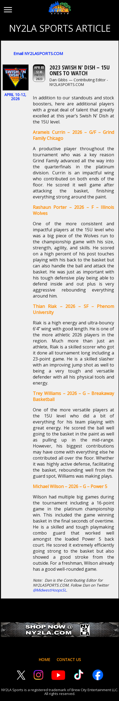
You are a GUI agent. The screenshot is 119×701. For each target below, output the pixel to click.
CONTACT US (69, 659)
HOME (44, 659)
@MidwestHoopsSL (49, 590)
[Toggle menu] (7, 7)
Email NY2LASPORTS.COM (38, 53)
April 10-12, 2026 (15, 96)
